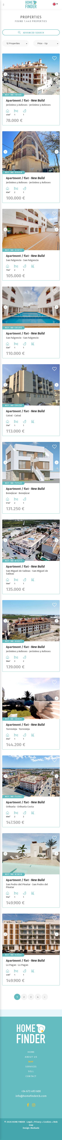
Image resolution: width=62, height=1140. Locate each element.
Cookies (47, 1122)
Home (31, 1052)
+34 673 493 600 (31, 1091)
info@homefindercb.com (31, 1096)
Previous (5, 74)
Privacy (37, 1122)
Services (31, 1066)
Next (56, 74)
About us (31, 1057)
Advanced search (31, 32)
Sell (31, 1071)
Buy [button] (31, 1061)
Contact (31, 1076)
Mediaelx (34, 1128)
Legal (29, 1122)
